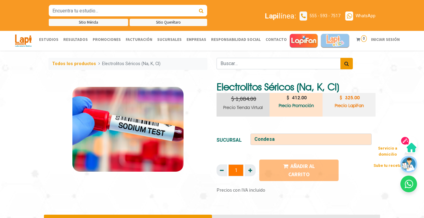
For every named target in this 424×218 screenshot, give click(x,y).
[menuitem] (49, 39)
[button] (408, 184)
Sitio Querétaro (168, 22)
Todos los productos (74, 63)
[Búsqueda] (201, 10)
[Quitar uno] (222, 170)
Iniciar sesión (382, 39)
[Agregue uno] (250, 170)
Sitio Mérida (88, 22)
